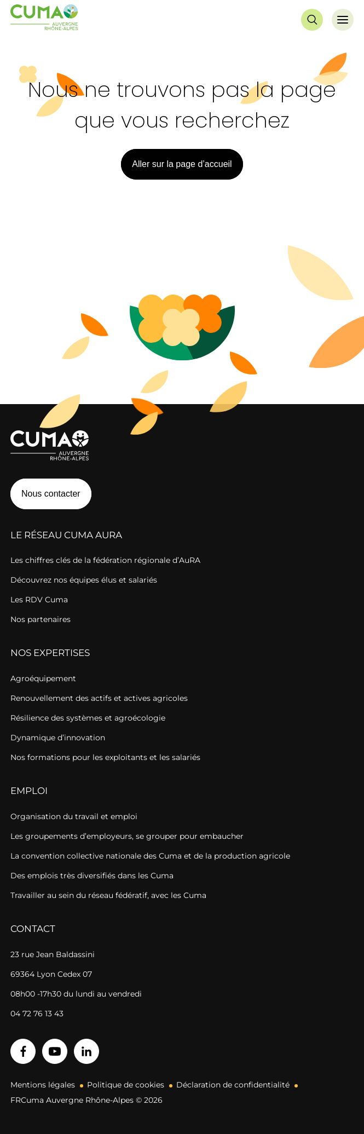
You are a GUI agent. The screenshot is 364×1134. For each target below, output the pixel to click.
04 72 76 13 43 (36, 1013)
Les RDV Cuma (39, 600)
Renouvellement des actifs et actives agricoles (99, 698)
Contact (32, 928)
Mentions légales (42, 1085)
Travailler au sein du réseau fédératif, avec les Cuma (108, 895)
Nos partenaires (40, 619)
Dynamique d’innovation (57, 737)
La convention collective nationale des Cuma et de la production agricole (150, 856)
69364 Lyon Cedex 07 (51, 974)
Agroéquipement (43, 678)
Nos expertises (50, 652)
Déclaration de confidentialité (233, 1085)
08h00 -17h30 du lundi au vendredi (76, 994)
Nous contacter (50, 493)
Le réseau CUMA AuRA (66, 534)
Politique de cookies (125, 1085)
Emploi (29, 790)
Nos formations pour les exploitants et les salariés (105, 757)
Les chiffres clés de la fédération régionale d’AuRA (105, 560)
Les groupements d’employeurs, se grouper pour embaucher (127, 836)
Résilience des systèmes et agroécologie (87, 718)
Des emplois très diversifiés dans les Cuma (92, 875)
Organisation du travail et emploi (73, 816)
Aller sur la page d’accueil (182, 164)
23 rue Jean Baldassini (52, 954)
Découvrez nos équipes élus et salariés (83, 580)
